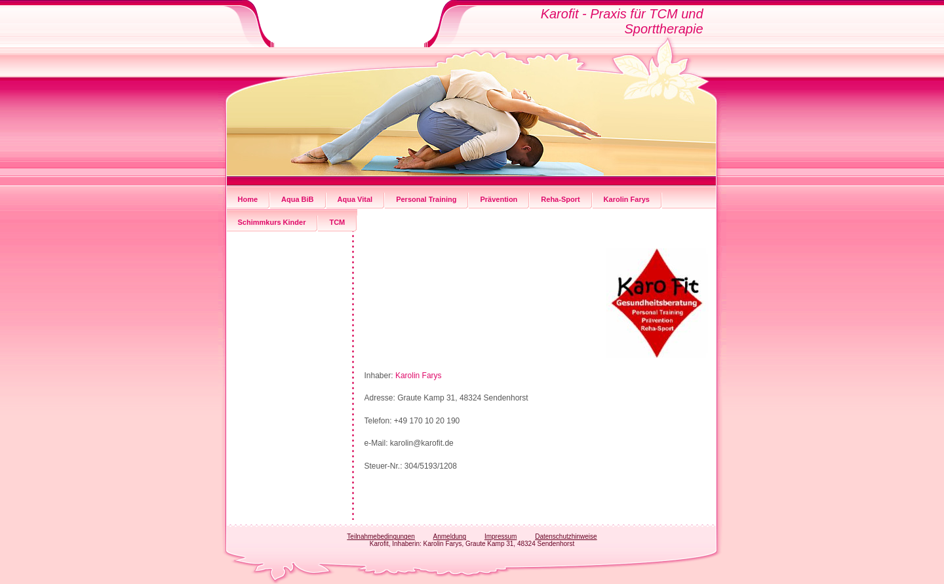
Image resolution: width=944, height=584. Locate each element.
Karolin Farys (418, 375)
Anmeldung (450, 536)
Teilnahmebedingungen (380, 536)
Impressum (500, 536)
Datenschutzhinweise (566, 536)
